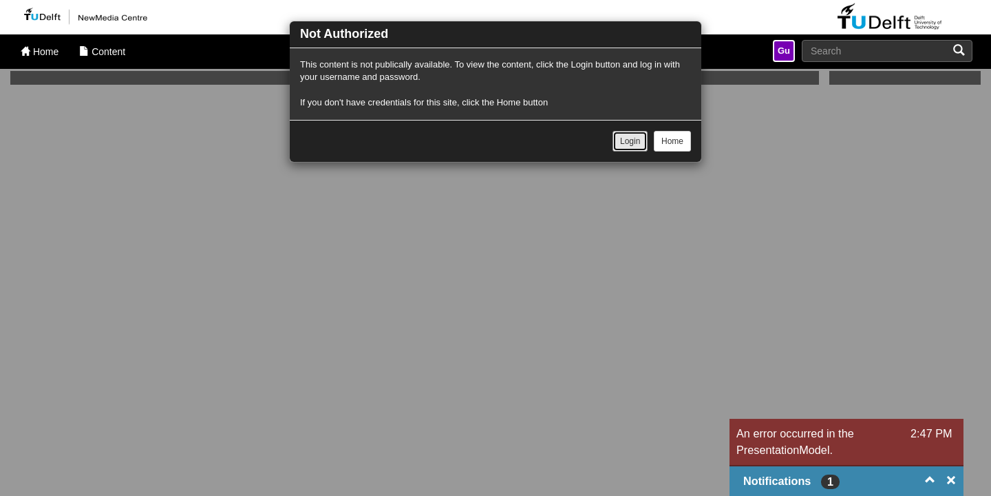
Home (672, 141)
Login (630, 141)
